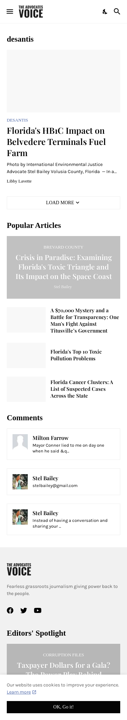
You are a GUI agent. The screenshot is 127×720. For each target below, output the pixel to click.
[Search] (118, 11)
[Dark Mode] (105, 11)
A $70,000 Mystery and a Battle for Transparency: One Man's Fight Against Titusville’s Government (84, 320)
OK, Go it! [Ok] (63, 707)
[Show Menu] (9, 11)
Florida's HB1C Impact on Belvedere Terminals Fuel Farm (56, 141)
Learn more (19, 692)
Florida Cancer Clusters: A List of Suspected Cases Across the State (81, 389)
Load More (60, 202)
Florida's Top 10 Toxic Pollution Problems (76, 355)
